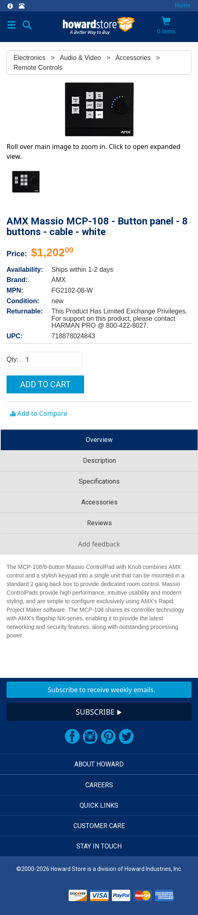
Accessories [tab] (99, 502)
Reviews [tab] (99, 523)
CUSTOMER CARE (99, 826)
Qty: (13, 359)
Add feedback (99, 544)
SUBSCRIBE (99, 712)
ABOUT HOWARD (99, 764)
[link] (44, 894)
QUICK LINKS (99, 805)
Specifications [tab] (99, 481)
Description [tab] (99, 460)
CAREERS (99, 785)
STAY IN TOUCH (99, 846)
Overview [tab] (99, 440)
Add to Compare (38, 413)
